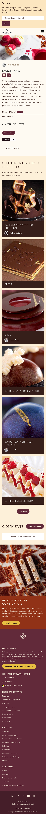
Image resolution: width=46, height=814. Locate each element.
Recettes (5, 696)
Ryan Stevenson (14, 65)
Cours (4, 771)
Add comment (35, 526)
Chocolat (5, 732)
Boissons (5, 760)
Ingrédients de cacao (10, 735)
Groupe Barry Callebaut (11, 710)
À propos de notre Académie (13, 785)
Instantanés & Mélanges (11, 757)
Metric (6, 139)
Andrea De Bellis (16, 233)
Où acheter (6, 721)
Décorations (6, 750)
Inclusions (5, 746)
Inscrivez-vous (11, 623)
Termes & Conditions (23, 809)
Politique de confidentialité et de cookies (23, 812)
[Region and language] (23, 18)
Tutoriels (5, 782)
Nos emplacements (9, 778)
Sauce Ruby (9, 133)
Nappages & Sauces (9, 753)
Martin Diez (14, 340)
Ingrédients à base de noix (12, 739)
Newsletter (6, 718)
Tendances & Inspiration (11, 700)
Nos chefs (6, 774)
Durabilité (6, 703)
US (13, 139)
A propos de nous (8, 707)
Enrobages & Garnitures (11, 742)
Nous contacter (8, 714)
